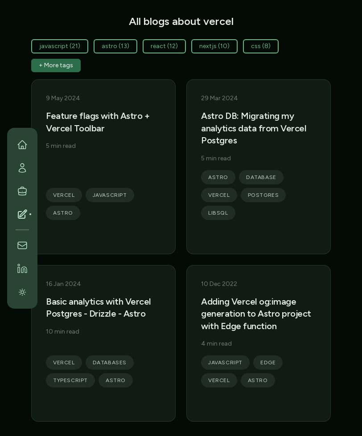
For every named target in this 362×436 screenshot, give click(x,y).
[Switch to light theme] (22, 292)
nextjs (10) (214, 46)
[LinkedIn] (22, 268)
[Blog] (22, 214)
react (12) (164, 46)
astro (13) (115, 46)
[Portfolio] (22, 191)
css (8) (261, 46)
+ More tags (56, 65)
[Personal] (22, 168)
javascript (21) (59, 46)
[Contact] (22, 245)
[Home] (22, 145)
